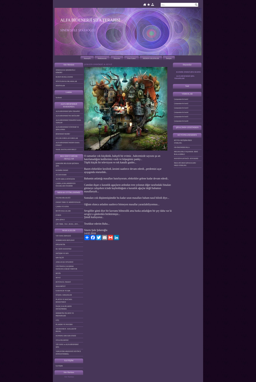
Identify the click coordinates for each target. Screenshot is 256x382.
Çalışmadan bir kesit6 (181, 121)
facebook (59, 97)
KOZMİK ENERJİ (62, 170)
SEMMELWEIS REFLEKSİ (65, 240)
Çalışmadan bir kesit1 (181, 99)
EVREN (58, 215)
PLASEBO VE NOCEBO (64, 324)
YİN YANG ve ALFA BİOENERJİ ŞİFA (67, 346)
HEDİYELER (60, 85)
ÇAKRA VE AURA (62, 206)
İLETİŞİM (59, 366)
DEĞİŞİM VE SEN (62, 253)
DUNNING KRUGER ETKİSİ (66, 336)
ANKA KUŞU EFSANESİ (64, 262)
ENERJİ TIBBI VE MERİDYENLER (68, 202)
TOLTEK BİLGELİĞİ (63, 198)
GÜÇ (57, 320)
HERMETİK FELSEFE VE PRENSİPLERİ (65, 314)
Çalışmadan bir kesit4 (181, 112)
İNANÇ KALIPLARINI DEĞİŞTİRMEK (64, 307)
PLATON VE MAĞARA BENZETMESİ (64, 300)
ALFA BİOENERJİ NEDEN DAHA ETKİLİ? (68, 144)
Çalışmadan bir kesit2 (181, 103)
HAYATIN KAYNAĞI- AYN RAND (186, 158)
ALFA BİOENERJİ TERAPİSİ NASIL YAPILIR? (68, 121)
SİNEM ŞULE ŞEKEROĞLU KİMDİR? (65, 71)
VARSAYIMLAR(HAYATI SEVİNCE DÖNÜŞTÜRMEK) (68, 352)
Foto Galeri (131, 58)
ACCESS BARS (61, 175)
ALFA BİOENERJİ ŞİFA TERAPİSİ (68, 111)
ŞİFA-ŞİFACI (60, 219)
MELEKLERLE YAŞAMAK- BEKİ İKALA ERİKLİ (186, 153)
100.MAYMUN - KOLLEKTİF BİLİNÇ (66, 330)
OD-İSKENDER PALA (182, 147)
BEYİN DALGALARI (63, 211)
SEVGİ (58, 277)
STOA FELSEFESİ (62, 340)
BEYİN (58, 273)
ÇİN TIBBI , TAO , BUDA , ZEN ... (67, 224)
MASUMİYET (61, 286)
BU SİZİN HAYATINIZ (63, 249)
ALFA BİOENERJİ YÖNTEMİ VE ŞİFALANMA (67, 128)
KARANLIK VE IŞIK (63, 291)
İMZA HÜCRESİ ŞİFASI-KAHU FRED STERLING (185, 164)
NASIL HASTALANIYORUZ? (66, 149)
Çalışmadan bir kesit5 (181, 116)
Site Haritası (69, 377)
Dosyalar (117, 58)
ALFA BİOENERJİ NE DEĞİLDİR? (68, 116)
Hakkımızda (102, 58)
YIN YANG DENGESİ (63, 236)
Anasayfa (87, 58)
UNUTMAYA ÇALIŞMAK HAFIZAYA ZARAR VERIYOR (66, 267)
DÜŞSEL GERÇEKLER (64, 295)
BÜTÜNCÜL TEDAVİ (63, 282)
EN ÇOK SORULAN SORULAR (67, 138)
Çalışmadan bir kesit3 (181, 108)
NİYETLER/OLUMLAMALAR (66, 81)
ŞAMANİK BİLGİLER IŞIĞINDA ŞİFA (67, 164)
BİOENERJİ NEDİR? (63, 134)
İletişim (169, 58)
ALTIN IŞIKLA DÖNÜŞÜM (65, 179)
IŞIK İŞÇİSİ (60, 257)
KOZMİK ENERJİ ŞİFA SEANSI (188, 72)
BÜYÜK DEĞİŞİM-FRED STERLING (183, 141)
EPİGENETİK (60, 244)
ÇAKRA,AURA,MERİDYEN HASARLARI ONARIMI (65, 184)
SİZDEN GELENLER (151, 58)
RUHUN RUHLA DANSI (64, 77)
